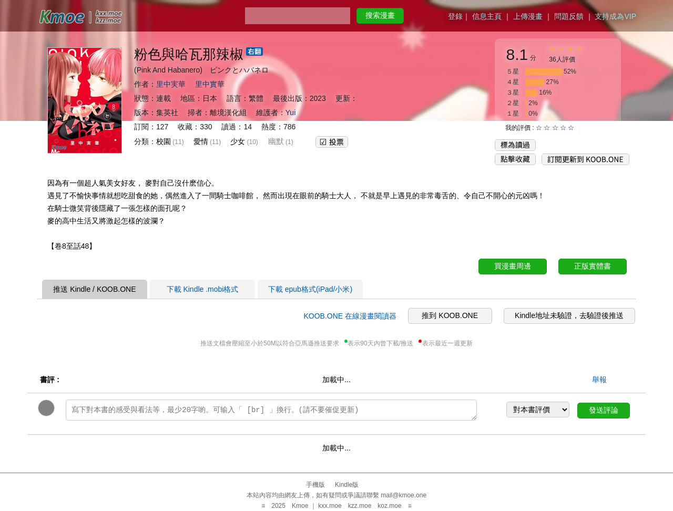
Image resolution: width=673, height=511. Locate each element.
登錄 (455, 16)
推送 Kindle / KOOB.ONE (94, 289)
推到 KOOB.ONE (450, 315)
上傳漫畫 (528, 16)
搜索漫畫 (380, 15)
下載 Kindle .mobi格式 (203, 289)
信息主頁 (487, 16)
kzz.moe (360, 505)
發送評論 (603, 410)
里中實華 (210, 84)
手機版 (315, 484)
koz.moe (389, 505)
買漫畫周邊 (512, 266)
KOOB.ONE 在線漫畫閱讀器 (349, 316)
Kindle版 (347, 484)
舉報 (599, 379)
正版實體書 (592, 266)
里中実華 (171, 84)
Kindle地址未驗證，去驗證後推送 (569, 315)
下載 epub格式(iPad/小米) (310, 289)
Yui (290, 112)
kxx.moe (330, 505)
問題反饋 (569, 16)
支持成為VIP (615, 16)
